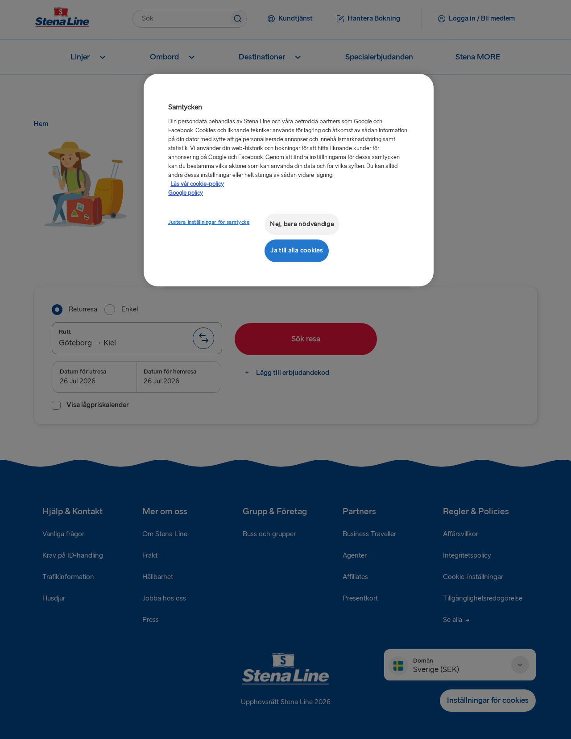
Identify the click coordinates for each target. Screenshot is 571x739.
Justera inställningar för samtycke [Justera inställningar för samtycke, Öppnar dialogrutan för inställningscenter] (208, 222)
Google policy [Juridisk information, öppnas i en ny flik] (185, 193)
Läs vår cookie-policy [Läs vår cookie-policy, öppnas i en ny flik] (197, 184)
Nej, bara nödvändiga (302, 224)
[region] (289, 180)
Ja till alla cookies (296, 250)
